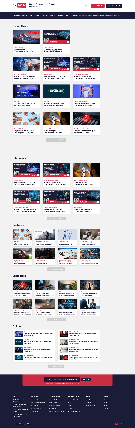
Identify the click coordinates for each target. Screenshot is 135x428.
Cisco (69, 406)
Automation (53, 408)
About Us (89, 400)
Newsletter (98, 6)
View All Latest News (56, 140)
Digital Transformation (56, 411)
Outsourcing (35, 411)
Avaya (70, 408)
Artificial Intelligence (56, 400)
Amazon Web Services (75, 400)
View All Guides (56, 366)
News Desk (107, 400)
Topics (37, 15)
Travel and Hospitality (38, 403)
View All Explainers (56, 319)
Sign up (86, 379)
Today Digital (24, 424)
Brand (106, 406)
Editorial (25, 15)
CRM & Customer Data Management (20, 406)
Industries (53, 15)
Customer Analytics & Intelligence (20, 415)
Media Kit (107, 403)
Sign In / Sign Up (114, 6)
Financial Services (37, 400)
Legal (106, 408)
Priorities (45, 15)
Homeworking (53, 403)
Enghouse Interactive (74, 411)
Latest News (17, 15)
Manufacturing (36, 408)
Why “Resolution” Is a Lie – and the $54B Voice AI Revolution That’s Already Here (99, 15)
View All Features (56, 269)
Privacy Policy (90, 406)
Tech (31, 15)
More (67, 15)
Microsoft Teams (54, 406)
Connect (61, 15)
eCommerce (35, 406)
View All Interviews (56, 218)
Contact (88, 403)
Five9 (69, 403)
